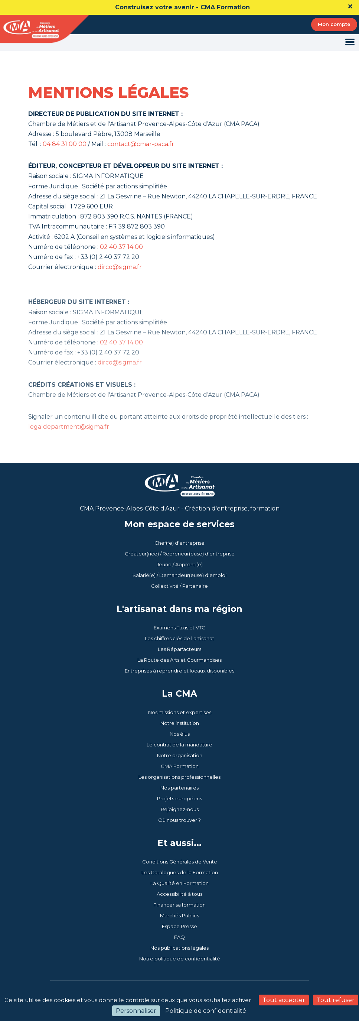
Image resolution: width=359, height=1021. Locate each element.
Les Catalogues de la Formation (179, 872)
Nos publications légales (179, 948)
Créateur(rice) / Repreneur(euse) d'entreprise (180, 554)
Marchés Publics (179, 915)
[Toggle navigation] (350, 42)
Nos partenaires (179, 788)
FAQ (179, 937)
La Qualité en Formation (179, 883)
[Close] (350, 6)
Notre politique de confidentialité (179, 959)
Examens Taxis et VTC (179, 628)
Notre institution (179, 723)
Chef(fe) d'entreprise (179, 543)
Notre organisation (179, 755)
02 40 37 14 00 (121, 247)
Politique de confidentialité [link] (205, 1010)
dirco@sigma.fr (120, 267)
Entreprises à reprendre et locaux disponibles (179, 671)
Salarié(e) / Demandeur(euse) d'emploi (179, 575)
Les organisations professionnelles (179, 777)
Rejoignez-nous (180, 809)
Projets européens (179, 798)
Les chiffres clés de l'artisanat (179, 638)
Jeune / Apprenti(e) (180, 564)
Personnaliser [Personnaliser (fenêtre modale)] (136, 1010)
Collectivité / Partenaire (179, 586)
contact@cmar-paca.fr (140, 144)
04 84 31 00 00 (65, 144)
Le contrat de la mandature (179, 745)
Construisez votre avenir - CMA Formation (182, 7)
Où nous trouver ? (179, 820)
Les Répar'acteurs (179, 649)
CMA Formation (180, 766)
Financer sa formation (179, 905)
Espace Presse (179, 926)
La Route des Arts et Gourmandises (179, 660)
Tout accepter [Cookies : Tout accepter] (283, 1000)
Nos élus (180, 734)
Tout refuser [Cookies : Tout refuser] (336, 1000)
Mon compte (334, 24)
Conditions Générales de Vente (179, 862)
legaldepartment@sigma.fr (68, 440)
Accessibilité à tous (179, 894)
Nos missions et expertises (179, 712)
